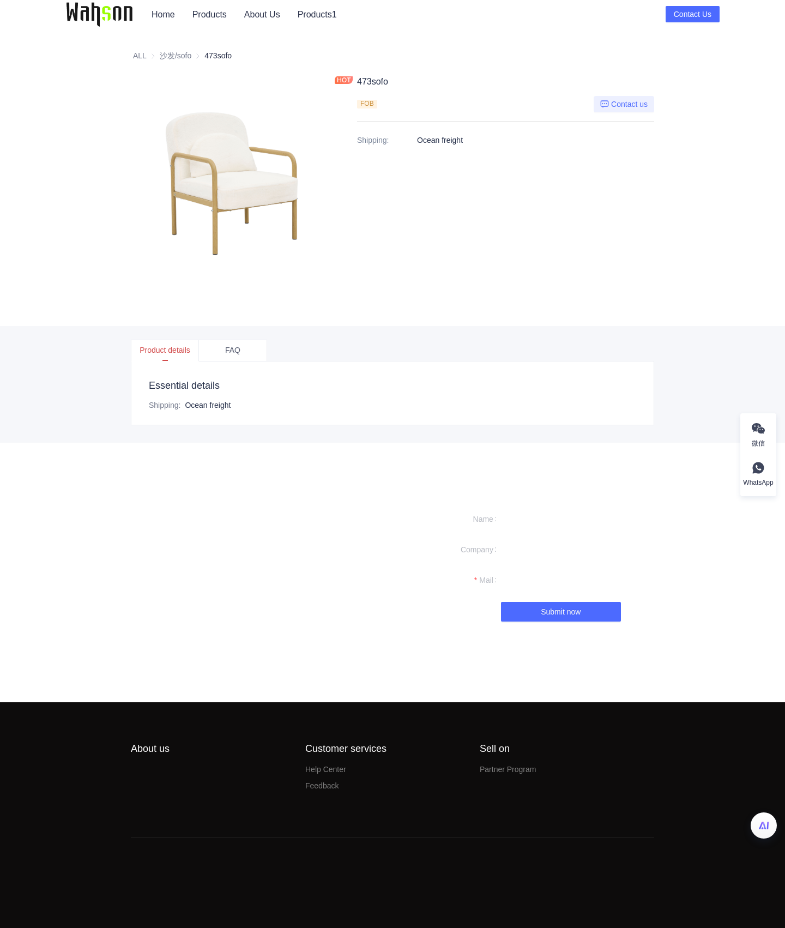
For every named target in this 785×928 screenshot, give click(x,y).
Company (477, 549)
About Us (262, 14)
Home (163, 14)
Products (209, 14)
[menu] (404, 14)
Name (483, 519)
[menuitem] (163, 15)
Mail (486, 580)
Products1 (317, 14)
